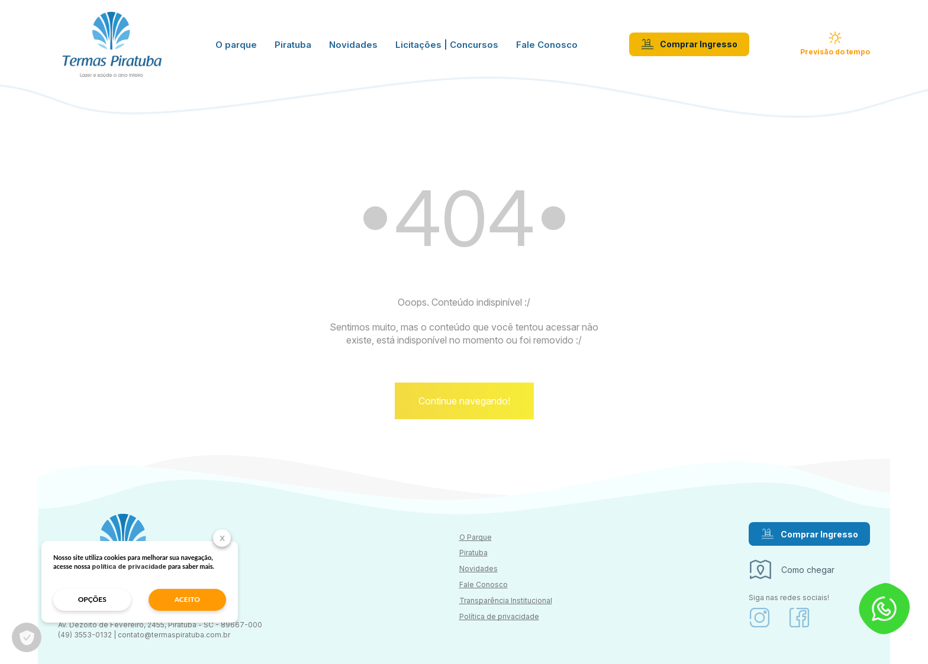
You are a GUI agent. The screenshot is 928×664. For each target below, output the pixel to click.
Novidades (353, 44)
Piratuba (293, 44)
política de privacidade (129, 566)
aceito (187, 599)
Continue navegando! (464, 401)
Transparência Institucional (505, 600)
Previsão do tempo (835, 43)
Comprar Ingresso (689, 44)
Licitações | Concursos (446, 44)
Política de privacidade (499, 616)
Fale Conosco (547, 44)
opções (92, 599)
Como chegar (791, 569)
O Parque (475, 537)
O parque (236, 44)
